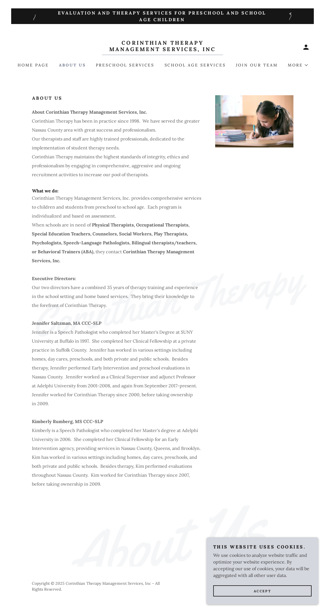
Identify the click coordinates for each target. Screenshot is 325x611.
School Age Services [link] (195, 65)
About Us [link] (72, 65)
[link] (162, 49)
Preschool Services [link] (125, 65)
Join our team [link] (257, 65)
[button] (306, 47)
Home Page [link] (33, 65)
